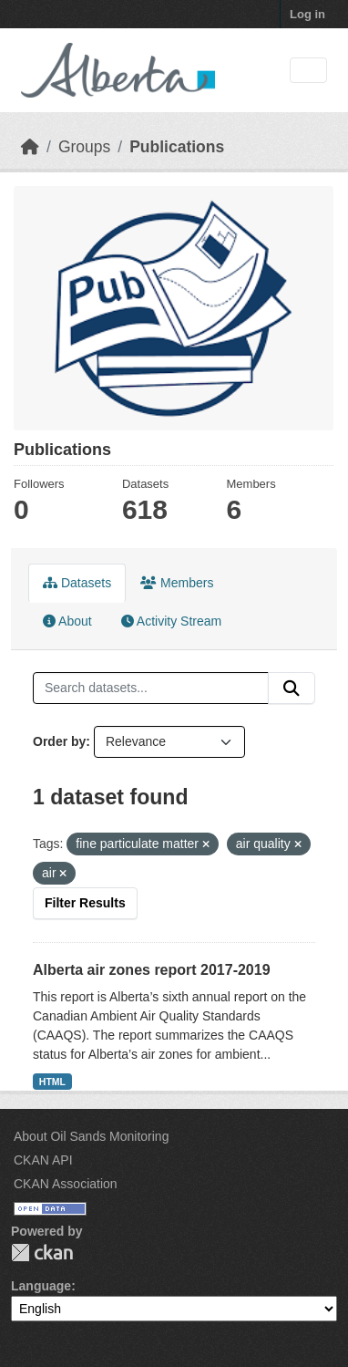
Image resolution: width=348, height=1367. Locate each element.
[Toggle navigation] (308, 70)
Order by (59, 741)
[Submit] (291, 688)
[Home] (30, 147)
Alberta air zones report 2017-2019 (152, 970)
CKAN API (43, 1160)
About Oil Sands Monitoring (91, 1136)
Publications (176, 147)
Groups (84, 147)
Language (41, 1286)
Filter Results (85, 903)
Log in (307, 14)
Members (176, 582)
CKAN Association (66, 1183)
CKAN (42, 1252)
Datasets (77, 582)
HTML (52, 1081)
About (67, 621)
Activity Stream (171, 621)
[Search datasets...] (151, 688)
